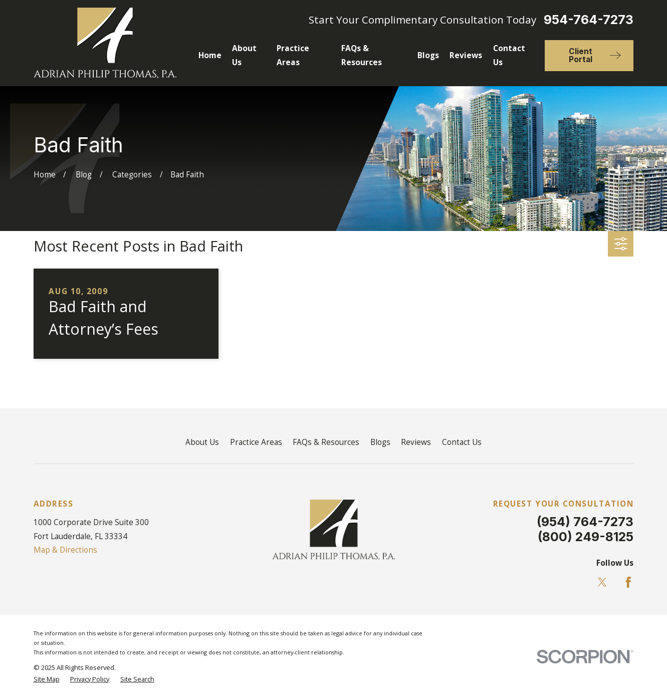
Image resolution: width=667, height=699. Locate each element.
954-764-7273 (588, 20)
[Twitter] (602, 582)
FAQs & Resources (326, 441)
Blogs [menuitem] (428, 55)
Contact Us (462, 441)
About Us (202, 441)
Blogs (380, 441)
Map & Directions (65, 549)
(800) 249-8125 (585, 536)
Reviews (416, 441)
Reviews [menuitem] (466, 55)
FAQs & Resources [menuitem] (361, 55)
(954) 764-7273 (585, 521)
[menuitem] (47, 679)
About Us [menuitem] (244, 55)
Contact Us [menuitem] (509, 55)
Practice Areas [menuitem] (293, 55)
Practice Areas (256, 441)
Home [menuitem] (209, 55)
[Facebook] (628, 582)
